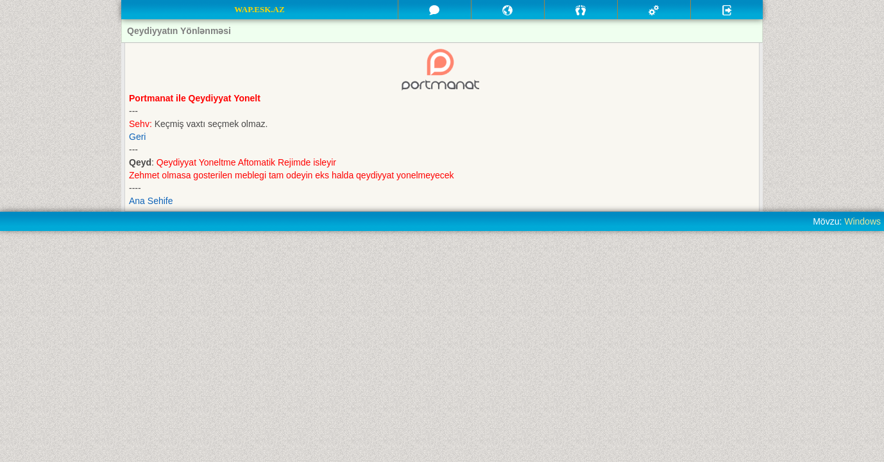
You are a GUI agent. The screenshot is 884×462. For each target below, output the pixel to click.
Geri (137, 137)
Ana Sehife (151, 201)
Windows (862, 221)
